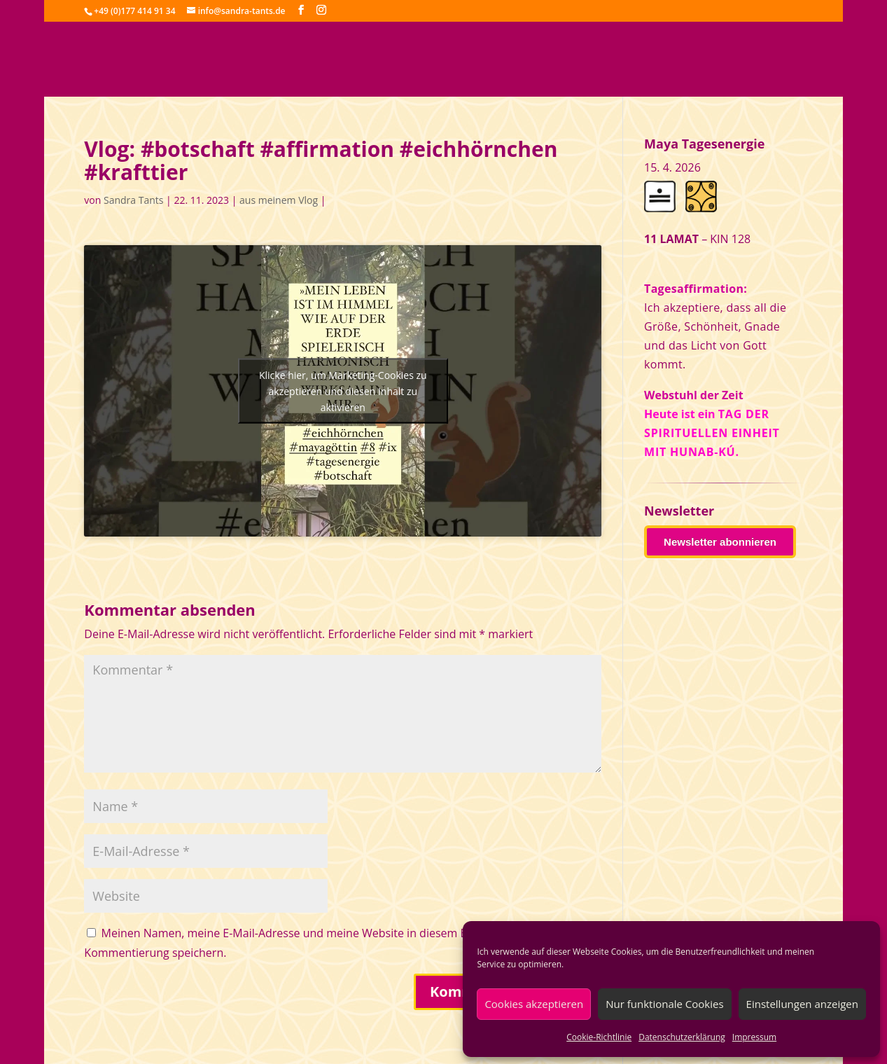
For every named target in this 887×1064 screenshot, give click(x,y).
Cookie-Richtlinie (598, 1037)
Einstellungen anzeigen (802, 1004)
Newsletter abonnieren (720, 542)
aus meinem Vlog (278, 200)
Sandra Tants (133, 200)
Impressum (754, 1037)
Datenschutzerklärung (681, 1037)
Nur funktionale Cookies (664, 1004)
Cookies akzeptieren (533, 1004)
